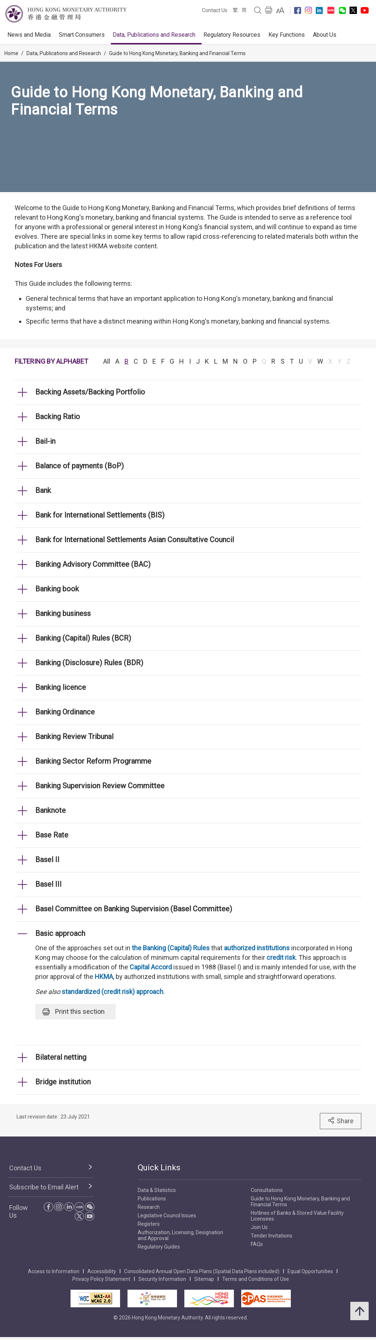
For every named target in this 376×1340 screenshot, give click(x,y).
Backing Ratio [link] (57, 416)
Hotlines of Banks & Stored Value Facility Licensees (297, 1216)
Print (74, 1012)
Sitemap (204, 1279)
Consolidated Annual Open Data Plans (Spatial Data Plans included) (201, 1271)
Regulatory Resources (231, 34)
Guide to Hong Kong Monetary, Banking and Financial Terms (177, 53)
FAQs (257, 1244)
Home (11, 53)
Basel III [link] (48, 884)
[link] (280, 10)
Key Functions (286, 34)
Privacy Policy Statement (101, 1279)
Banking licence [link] (60, 687)
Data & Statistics (157, 1190)
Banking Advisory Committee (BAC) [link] (93, 564)
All (106, 361)
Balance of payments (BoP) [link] (79, 465)
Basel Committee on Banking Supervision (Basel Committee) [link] (133, 908)
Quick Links (159, 1167)
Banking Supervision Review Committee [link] (99, 785)
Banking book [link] (57, 588)
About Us (324, 34)
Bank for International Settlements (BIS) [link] (99, 515)
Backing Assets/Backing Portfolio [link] (90, 392)
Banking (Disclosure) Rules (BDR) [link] (89, 662)
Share (341, 1121)
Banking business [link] (63, 613)
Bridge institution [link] (63, 1081)
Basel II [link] (47, 859)
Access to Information (53, 1271)
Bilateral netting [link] (60, 1057)
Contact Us (214, 10)
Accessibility (101, 1271)
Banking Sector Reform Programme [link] (93, 761)
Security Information (162, 1279)
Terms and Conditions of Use (255, 1279)
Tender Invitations (271, 1236)
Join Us (259, 1227)
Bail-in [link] (45, 441)
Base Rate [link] (51, 835)
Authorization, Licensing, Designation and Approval (180, 1235)
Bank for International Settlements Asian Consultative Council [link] (134, 539)
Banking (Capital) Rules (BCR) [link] (83, 638)
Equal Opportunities (310, 1271)
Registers (149, 1224)
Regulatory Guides (159, 1247)
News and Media (29, 34)
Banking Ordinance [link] (65, 711)
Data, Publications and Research (154, 34)
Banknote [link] (50, 810)
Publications (152, 1199)
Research (149, 1207)
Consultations (267, 1190)
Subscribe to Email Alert (44, 1187)
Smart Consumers (82, 34)
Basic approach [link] (60, 933)
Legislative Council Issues (167, 1215)
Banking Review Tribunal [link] (74, 736)
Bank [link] (43, 490)
